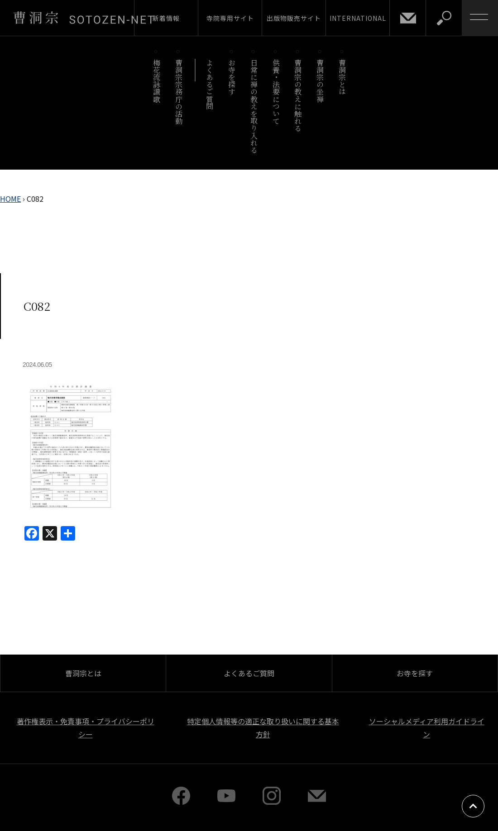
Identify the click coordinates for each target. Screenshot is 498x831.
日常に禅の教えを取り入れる (254, 106)
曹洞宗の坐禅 (320, 81)
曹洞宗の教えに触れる (298, 95)
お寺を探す (232, 77)
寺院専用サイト (230, 18)
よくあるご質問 (210, 84)
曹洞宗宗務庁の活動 (178, 91)
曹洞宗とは (342, 77)
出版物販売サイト (294, 18)
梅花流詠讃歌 (156, 81)
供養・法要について (276, 91)
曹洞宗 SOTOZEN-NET (84, 17)
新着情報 (166, 18)
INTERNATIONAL (358, 18)
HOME (10, 198)
